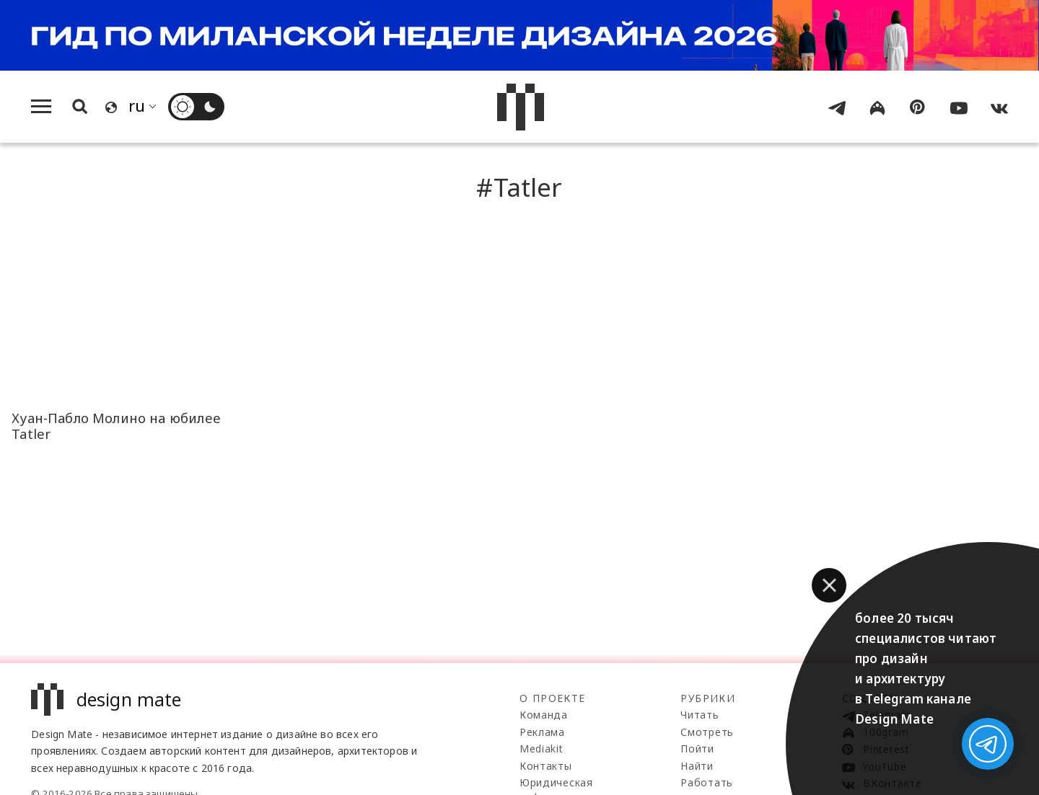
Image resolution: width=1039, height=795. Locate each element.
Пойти (697, 748)
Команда (544, 714)
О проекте (553, 698)
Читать (699, 714)
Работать (706, 782)
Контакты (546, 766)
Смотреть (707, 732)
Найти (697, 766)
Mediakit (542, 748)
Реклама (542, 732)
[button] (829, 585)
